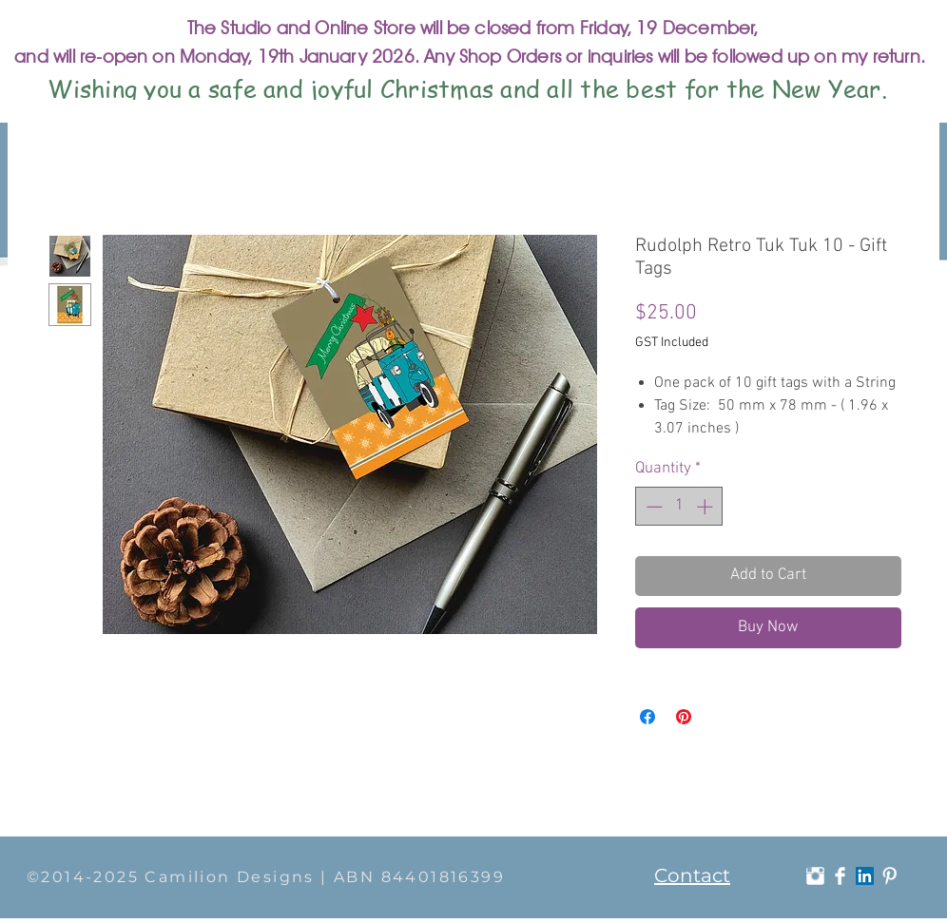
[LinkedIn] (865, 876)
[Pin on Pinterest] (683, 716)
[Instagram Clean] (815, 876)
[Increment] (706, 507)
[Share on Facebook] (647, 716)
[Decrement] (652, 507)
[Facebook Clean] (840, 876)
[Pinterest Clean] (889, 876)
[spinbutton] (679, 507)
